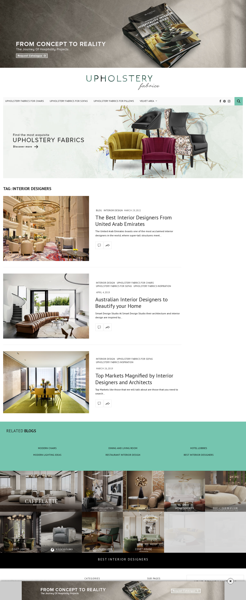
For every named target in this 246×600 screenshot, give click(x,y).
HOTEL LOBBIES (198, 448)
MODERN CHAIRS (47, 448)
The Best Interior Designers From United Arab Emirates (133, 220)
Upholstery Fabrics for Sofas (69, 100)
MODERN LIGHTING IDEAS (47, 454)
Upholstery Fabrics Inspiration (152, 286)
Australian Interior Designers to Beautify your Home (131, 302)
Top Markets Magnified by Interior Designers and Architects (134, 378)
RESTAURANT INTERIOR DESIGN (123, 454)
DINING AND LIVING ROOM (122, 448)
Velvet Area (147, 100)
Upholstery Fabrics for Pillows (114, 100)
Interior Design (113, 210)
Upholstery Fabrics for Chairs (24, 100)
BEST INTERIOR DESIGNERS (199, 454)
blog (99, 210)
